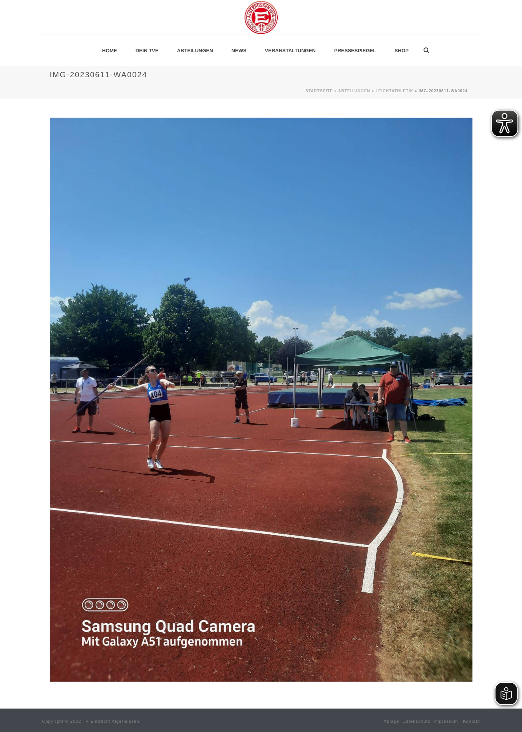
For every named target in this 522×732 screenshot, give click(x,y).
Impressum (446, 721)
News (239, 50)
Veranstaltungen (290, 50)
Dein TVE (147, 50)
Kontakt (471, 721)
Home (109, 50)
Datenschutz (416, 721)
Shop (401, 50)
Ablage (391, 721)
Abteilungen (195, 50)
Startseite (319, 91)
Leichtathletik (394, 91)
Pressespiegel (355, 50)
